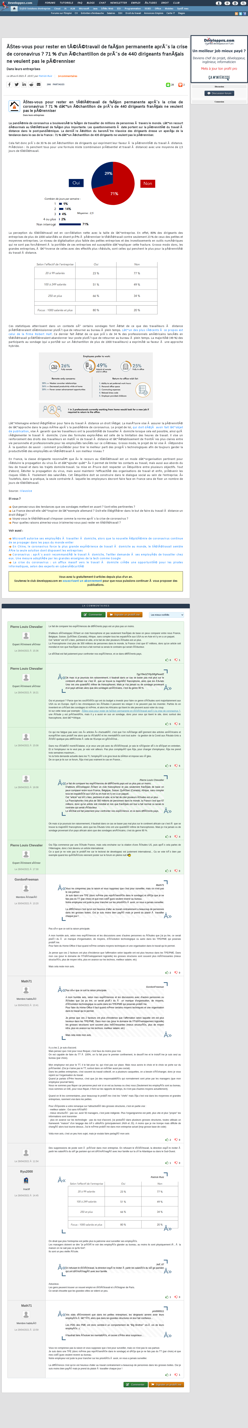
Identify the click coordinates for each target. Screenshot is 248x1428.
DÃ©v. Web (107, 8)
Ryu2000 (26, 1171)
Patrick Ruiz (45, 76)
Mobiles (169, 8)
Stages (181, 13)
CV (76, 13)
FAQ (80, 3)
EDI (119, 8)
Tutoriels (66, 3)
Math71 (26, 981)
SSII (120, 13)
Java (95, 8)
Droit (165, 3)
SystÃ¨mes (182, 8)
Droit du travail (133, 13)
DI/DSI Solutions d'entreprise (35, 8)
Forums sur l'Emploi (61, 13)
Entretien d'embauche (92, 13)
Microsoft (84, 8)
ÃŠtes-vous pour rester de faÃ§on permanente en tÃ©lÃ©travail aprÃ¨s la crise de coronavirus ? (131, 711)
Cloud (57, 8)
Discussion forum (219, 93)
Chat (102, 3)
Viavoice (26, 491)
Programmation (133, 8)
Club (176, 3)
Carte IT (170, 13)
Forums (50, 3)
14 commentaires (67, 76)
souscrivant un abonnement (82, 581)
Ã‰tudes (150, 3)
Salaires (111, 13)
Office (158, 8)
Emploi (136, 3)
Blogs (90, 3)
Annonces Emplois (153, 13)
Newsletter (118, 3)
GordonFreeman (26, 879)
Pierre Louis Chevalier (26, 626)
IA (65, 8)
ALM (72, 8)
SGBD (148, 8)
